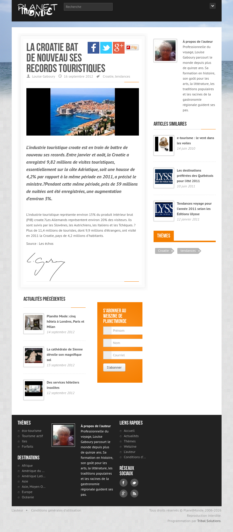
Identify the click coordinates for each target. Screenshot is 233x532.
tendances (122, 76)
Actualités (131, 436)
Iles (24, 441)
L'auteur (130, 451)
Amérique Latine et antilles (34, 476)
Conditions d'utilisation (136, 457)
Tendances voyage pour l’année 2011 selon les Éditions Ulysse (194, 208)
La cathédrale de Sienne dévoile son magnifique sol (65, 354)
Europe (27, 492)
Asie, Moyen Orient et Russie (34, 486)
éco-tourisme (32, 430)
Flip (132, 47)
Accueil (129, 430)
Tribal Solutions (209, 521)
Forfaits (27, 446)
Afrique (27, 465)
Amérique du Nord (34, 470)
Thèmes (163, 236)
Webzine (130, 446)
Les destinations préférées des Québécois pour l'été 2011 (195, 175)
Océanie (28, 497)
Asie (25, 481)
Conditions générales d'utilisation (56, 510)
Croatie (108, 76)
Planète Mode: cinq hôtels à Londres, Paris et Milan (65, 321)
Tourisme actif (32, 436)
